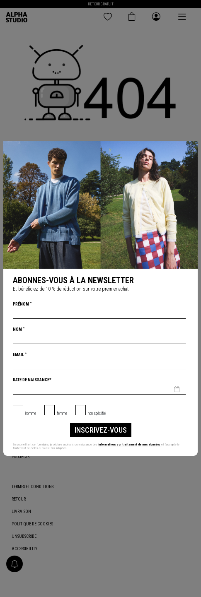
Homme (30, 413)
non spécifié (97, 413)
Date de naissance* (32, 380)
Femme (62, 413)
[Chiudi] (191, 147)
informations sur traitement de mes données (131, 444)
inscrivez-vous (101, 430)
